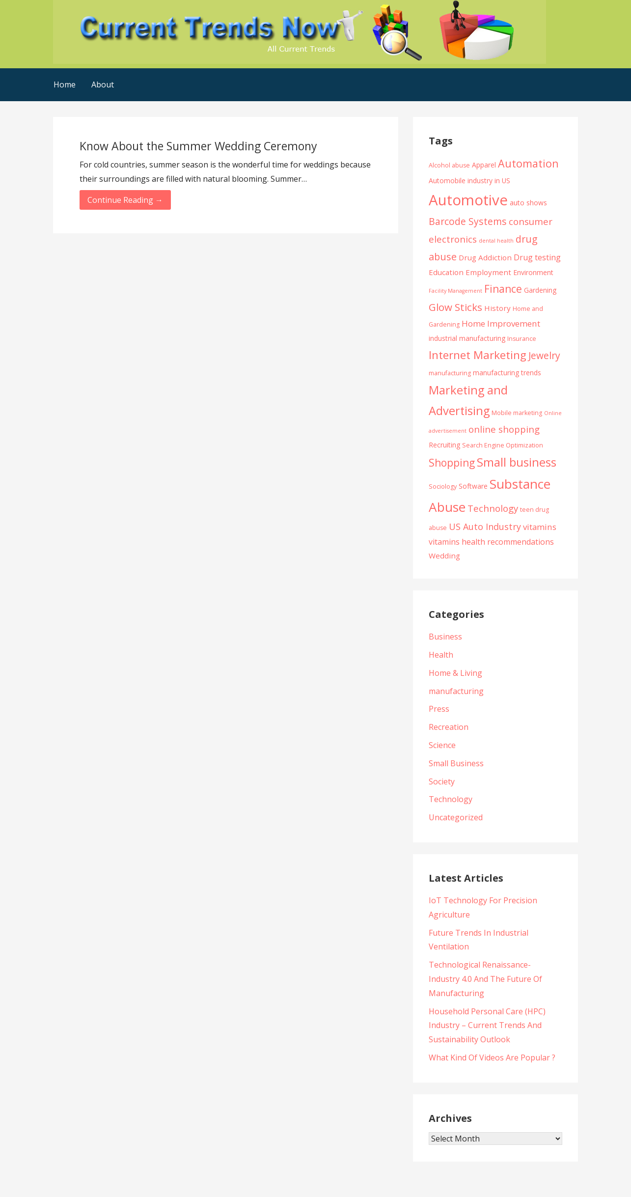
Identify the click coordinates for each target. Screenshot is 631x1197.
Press (439, 708)
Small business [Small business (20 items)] (516, 462)
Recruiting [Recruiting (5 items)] (444, 444)
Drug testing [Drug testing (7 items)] (537, 257)
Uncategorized (456, 817)
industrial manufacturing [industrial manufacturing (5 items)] (467, 338)
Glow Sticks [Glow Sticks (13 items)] (455, 307)
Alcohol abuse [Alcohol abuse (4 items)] (449, 165)
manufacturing (456, 691)
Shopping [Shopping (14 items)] (452, 462)
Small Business (456, 763)
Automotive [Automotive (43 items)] (468, 200)
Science (442, 745)
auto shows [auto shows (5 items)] (528, 202)
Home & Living (455, 673)
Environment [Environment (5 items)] (533, 272)
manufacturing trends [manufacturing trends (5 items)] (507, 372)
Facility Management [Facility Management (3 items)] (455, 290)
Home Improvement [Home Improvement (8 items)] (501, 323)
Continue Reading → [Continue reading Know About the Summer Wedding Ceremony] (125, 200)
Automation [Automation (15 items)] (528, 163)
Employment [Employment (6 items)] (488, 272)
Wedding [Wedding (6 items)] (444, 555)
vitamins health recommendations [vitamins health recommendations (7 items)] (491, 541)
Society (442, 781)
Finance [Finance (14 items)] (503, 288)
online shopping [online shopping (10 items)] (504, 429)
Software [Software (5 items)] (473, 486)
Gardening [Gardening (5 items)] (540, 290)
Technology (450, 799)
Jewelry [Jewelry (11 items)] (544, 355)
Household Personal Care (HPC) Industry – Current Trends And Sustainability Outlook (487, 1025)
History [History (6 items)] (497, 308)
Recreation (448, 727)
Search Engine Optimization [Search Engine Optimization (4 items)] (502, 445)
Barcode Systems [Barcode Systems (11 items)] (468, 221)
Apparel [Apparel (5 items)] (484, 164)
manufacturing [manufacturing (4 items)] (450, 373)
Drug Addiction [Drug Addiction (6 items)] (485, 257)
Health (441, 654)
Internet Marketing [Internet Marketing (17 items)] (477, 354)
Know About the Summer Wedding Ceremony (198, 146)
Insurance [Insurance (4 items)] (521, 338)
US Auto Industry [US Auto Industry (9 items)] (485, 526)
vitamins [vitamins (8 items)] (539, 526)
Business (445, 636)
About (102, 84)
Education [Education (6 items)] (446, 272)
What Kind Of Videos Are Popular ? (492, 1057)
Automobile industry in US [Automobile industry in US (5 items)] (469, 180)
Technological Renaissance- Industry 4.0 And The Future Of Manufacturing (485, 979)
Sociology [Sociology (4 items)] (443, 486)
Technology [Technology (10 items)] (492, 508)
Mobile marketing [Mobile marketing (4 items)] (517, 413)
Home (65, 84)
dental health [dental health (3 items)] (496, 240)
